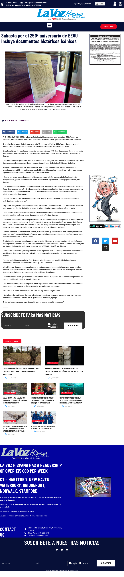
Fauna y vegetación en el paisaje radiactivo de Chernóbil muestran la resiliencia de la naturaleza (21, 371)
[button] (49, 25)
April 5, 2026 (10, 406)
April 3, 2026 (10, 434)
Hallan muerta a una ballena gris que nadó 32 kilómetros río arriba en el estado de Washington (15, 400)
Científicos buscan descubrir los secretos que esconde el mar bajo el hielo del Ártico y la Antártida (71, 400)
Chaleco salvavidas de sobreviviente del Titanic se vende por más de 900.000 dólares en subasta (64, 371)
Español (54, 327)
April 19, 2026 (10, 378)
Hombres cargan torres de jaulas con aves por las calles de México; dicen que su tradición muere (42, 400)
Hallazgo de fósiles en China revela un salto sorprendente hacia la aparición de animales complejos (15, 428)
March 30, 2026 (39, 432)
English (53, 324)
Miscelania (10, 363)
